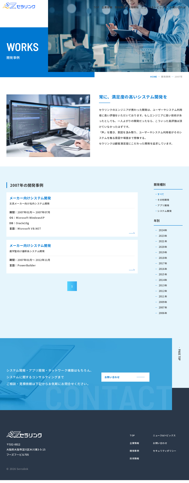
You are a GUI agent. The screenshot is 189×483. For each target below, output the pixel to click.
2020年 (163, 246)
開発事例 (109, 7)
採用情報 (123, 7)
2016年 (163, 268)
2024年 (163, 230)
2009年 (163, 301)
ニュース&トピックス (144, 7)
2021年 (163, 241)
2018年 (163, 257)
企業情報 (95, 7)
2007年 (163, 307)
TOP (83, 7)
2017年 (163, 263)
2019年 (163, 252)
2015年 (163, 274)
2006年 (163, 312)
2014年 (163, 279)
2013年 (163, 285)
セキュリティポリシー (163, 452)
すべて (162, 194)
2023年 (163, 235)
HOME (153, 76)
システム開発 (166, 210)
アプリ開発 (165, 205)
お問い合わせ (174, 7)
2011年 (163, 296)
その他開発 (165, 199)
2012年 (163, 290)
